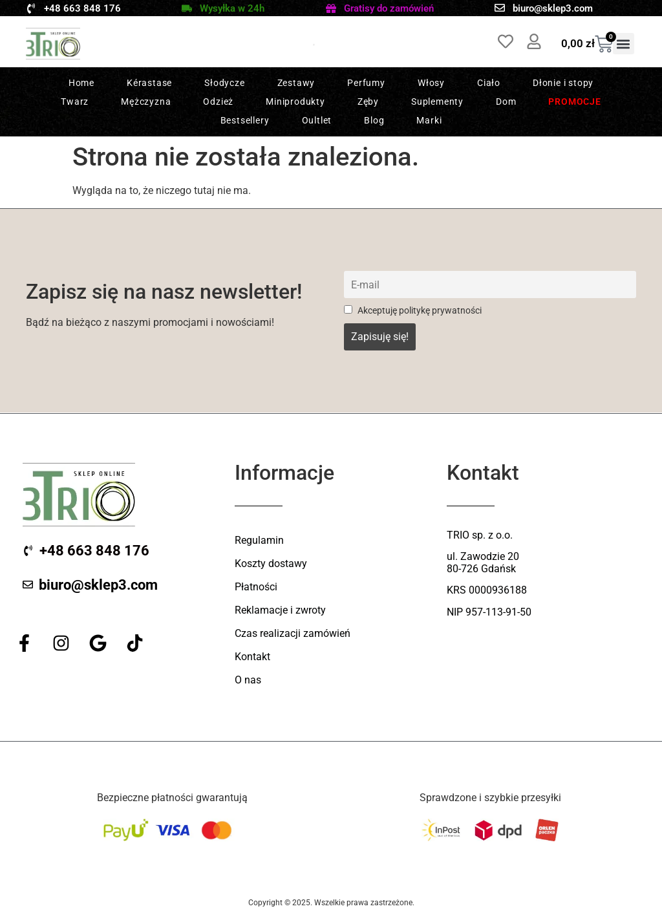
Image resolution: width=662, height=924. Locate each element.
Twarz (75, 101)
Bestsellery (245, 120)
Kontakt (252, 656)
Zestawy (296, 83)
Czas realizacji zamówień (292, 633)
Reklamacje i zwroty (280, 610)
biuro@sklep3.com (553, 8)
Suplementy (437, 101)
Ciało (488, 83)
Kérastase (149, 83)
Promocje (574, 101)
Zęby (368, 101)
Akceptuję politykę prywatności (413, 310)
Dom (506, 101)
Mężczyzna (146, 101)
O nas (248, 680)
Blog (374, 120)
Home (81, 83)
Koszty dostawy (271, 563)
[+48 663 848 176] (31, 8)
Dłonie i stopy (563, 83)
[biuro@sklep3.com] (500, 8)
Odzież (218, 101)
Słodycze (224, 83)
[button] (623, 43)
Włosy (431, 83)
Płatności (256, 587)
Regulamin (259, 540)
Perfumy (366, 83)
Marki (429, 120)
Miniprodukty (295, 101)
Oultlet (317, 120)
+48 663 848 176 (82, 8)
